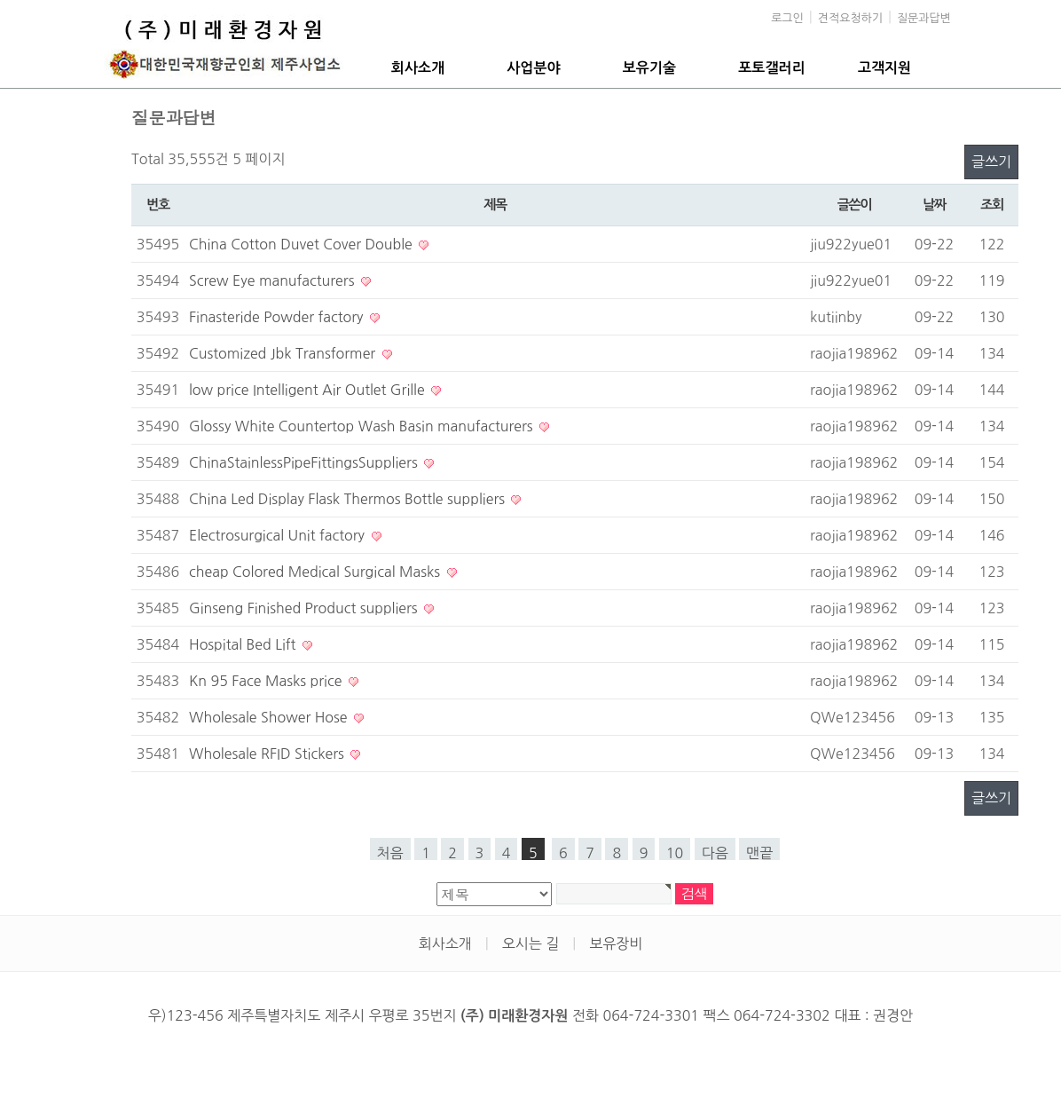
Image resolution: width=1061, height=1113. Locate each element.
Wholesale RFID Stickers (268, 753)
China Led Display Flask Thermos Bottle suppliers (348, 499)
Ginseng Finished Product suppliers (305, 608)
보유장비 (615, 943)
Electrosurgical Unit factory (279, 535)
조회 (991, 204)
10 (674, 853)
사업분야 (533, 68)
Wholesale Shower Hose (270, 717)
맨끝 (759, 853)
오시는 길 (531, 943)
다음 (715, 853)
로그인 (787, 18)
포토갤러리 (771, 68)
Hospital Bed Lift (244, 644)
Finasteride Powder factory (278, 317)
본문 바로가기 (0, 0)
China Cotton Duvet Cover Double (302, 244)
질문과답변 (924, 18)
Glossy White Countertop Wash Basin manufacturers (363, 426)
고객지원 (884, 68)
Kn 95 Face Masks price (267, 681)
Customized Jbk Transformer (284, 353)
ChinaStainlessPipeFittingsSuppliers (305, 462)
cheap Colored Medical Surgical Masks (316, 571)
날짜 (934, 204)
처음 (390, 853)
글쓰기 (991, 161)
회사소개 (417, 68)
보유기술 (649, 68)
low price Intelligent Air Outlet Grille (308, 390)
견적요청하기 (850, 18)
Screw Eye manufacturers (273, 280)
